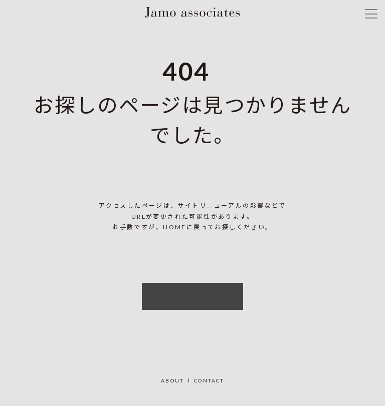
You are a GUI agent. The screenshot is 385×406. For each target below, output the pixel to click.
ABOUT (172, 380)
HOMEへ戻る (193, 296)
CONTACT (209, 380)
